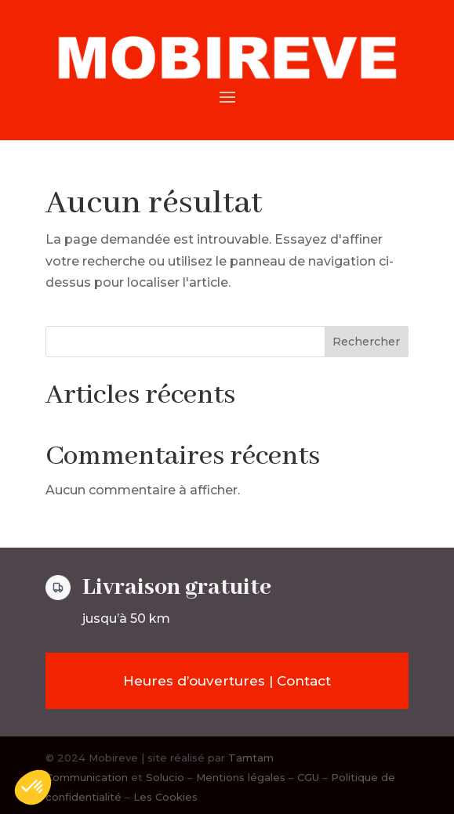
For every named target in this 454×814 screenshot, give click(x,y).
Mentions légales (240, 777)
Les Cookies (165, 796)
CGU (308, 777)
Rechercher (366, 342)
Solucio (165, 777)
